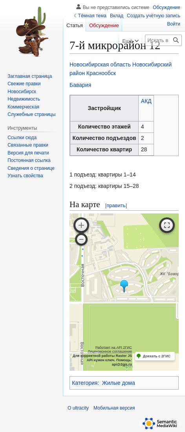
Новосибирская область (100, 64)
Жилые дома (118, 383)
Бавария (80, 85)
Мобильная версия (114, 408)
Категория (84, 383)
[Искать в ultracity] (163, 40)
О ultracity (78, 408)
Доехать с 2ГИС (156, 356)
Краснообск (101, 73)
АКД (146, 101)
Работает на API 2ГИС (113, 347)
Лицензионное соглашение (110, 351)
